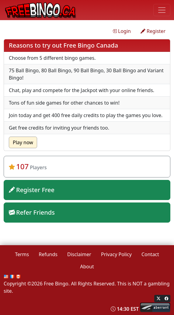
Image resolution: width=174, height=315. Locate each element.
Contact (150, 254)
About (87, 266)
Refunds (48, 254)
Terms (22, 254)
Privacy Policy (116, 254)
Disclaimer (79, 254)
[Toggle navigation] (161, 10)
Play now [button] (23, 142)
